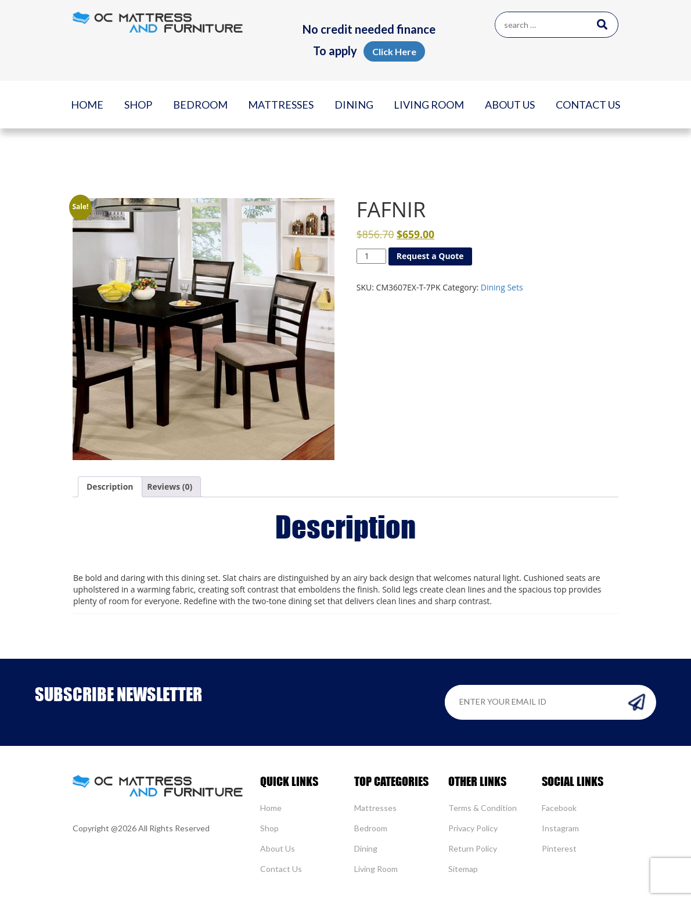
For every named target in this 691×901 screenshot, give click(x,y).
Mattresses (281, 104)
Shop (138, 104)
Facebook (559, 808)
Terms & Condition (482, 808)
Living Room (429, 104)
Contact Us (588, 104)
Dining (353, 104)
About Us (510, 104)
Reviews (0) (169, 486)
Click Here (394, 51)
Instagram (560, 828)
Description (110, 486)
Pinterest (559, 848)
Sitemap (463, 869)
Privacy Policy (473, 828)
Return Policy (472, 848)
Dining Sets (502, 287)
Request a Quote (430, 255)
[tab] (110, 486)
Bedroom (200, 104)
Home (87, 104)
